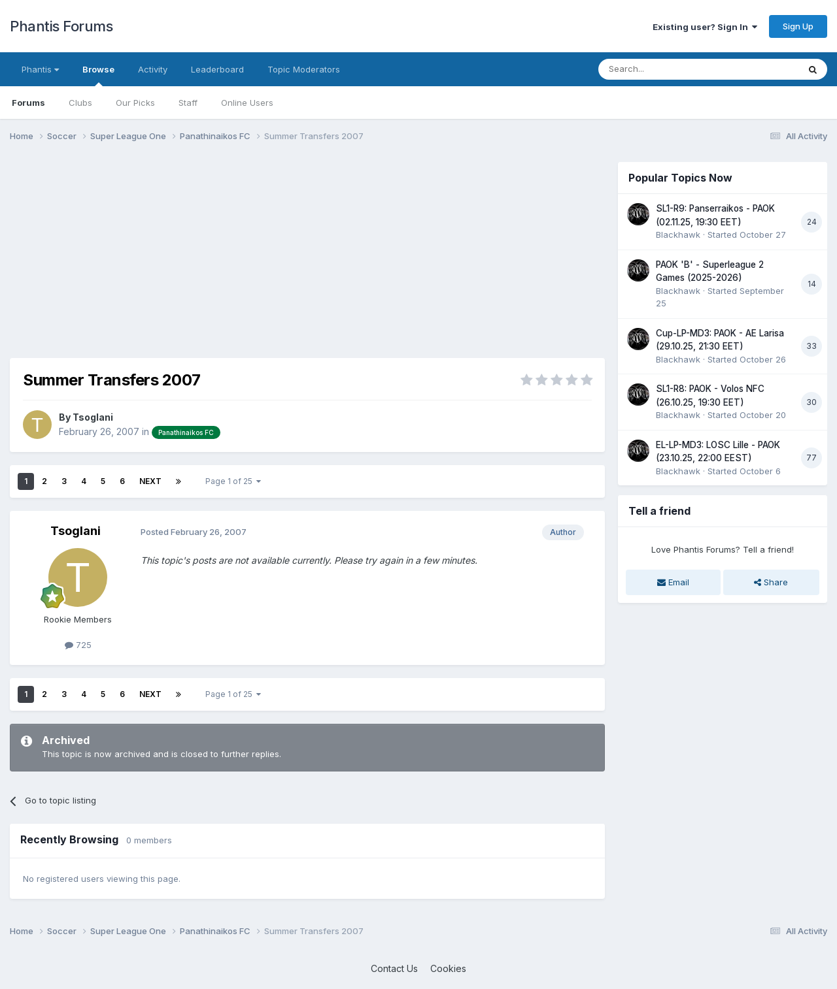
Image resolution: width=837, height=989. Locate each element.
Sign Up (798, 26)
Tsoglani (93, 417)
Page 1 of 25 (233, 481)
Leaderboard (217, 69)
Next (150, 481)
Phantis (40, 69)
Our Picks (135, 102)
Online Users (247, 102)
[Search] (665, 69)
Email (673, 582)
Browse (98, 75)
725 (78, 645)
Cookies (448, 968)
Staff (188, 102)
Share (771, 582)
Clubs (80, 102)
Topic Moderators (303, 69)
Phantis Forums (61, 26)
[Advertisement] (248, 253)
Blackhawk (678, 234)
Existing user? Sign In (705, 27)
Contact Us (394, 968)
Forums (28, 102)
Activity (152, 69)
